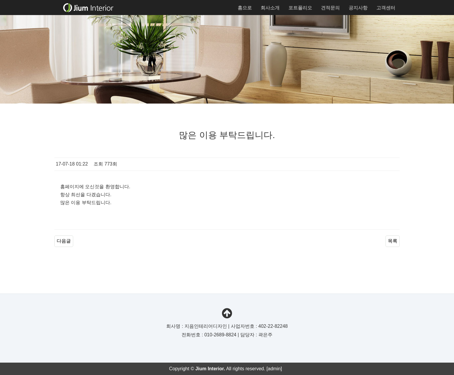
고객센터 (385, 7)
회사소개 (270, 7)
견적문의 (330, 7)
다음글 (64, 240)
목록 (392, 240)
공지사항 (358, 7)
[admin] (274, 368)
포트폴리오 (300, 7)
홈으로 (245, 7)
